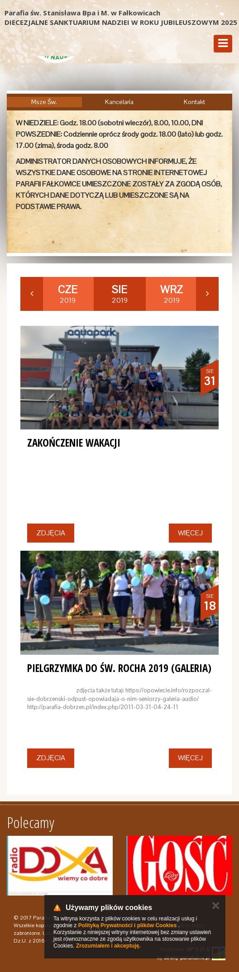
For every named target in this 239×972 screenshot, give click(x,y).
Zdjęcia (50, 533)
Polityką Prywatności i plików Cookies (127, 925)
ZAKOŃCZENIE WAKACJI (73, 442)
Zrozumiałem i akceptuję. (108, 946)
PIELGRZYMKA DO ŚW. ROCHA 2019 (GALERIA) (119, 668)
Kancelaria (119, 102)
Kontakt (194, 102)
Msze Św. (44, 102)
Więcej (190, 533)
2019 (67, 294)
